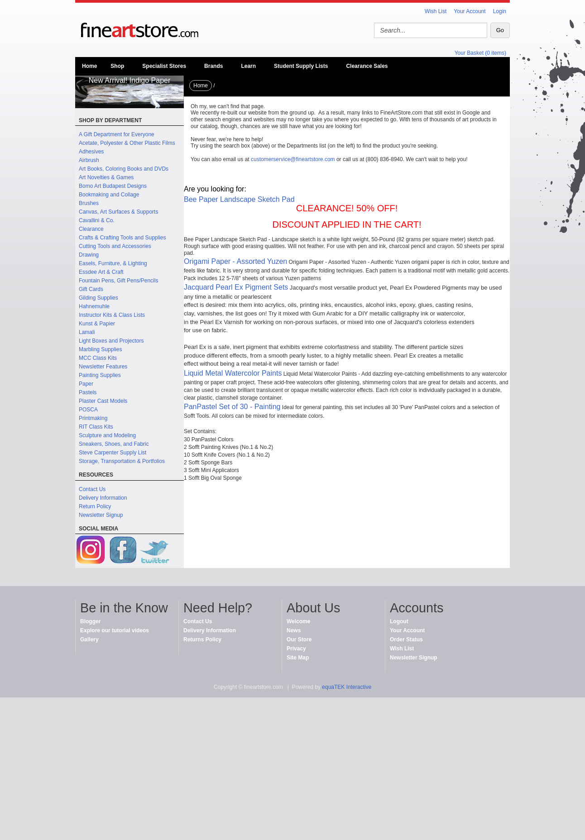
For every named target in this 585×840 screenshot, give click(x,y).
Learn (248, 66)
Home (89, 66)
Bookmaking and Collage (109, 194)
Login (499, 11)
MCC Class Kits (98, 358)
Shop (117, 66)
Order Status (406, 639)
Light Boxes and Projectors (111, 341)
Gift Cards (91, 289)
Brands (213, 66)
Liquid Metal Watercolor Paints (233, 373)
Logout (399, 621)
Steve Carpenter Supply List (112, 452)
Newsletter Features (103, 366)
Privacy (296, 648)
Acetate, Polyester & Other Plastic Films (127, 143)
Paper (86, 384)
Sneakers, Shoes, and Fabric (114, 444)
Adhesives (91, 151)
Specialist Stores (164, 66)
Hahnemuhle (94, 306)
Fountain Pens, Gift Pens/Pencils (118, 280)
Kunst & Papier (97, 323)
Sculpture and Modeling (107, 435)
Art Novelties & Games (106, 177)
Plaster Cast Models (103, 401)
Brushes (89, 203)
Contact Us (92, 489)
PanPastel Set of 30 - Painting (232, 406)
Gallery (89, 639)
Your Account (469, 11)
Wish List (436, 11)
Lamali (87, 332)
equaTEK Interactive (346, 687)
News (294, 630)
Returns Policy (202, 639)
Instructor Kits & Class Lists (112, 315)
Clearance (91, 229)
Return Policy (95, 506)
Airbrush (89, 160)
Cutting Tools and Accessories (115, 246)
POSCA (88, 409)
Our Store (299, 639)
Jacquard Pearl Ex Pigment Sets (236, 287)
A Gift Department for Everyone (116, 134)
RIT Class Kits (96, 427)
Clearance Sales (367, 66)
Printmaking (93, 418)
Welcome (298, 621)
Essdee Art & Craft (101, 272)
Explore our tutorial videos (114, 630)
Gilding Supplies (98, 298)
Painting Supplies (100, 375)
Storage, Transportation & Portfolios (122, 461)
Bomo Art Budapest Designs (113, 186)
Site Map (298, 657)
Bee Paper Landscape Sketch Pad (239, 199)
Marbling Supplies (100, 349)
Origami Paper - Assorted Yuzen (235, 261)
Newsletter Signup (101, 515)
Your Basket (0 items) (480, 53)
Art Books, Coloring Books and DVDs (123, 169)
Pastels (87, 392)
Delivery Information (103, 498)
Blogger (90, 621)
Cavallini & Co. (97, 220)
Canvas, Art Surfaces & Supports (118, 212)
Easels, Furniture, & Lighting (113, 263)
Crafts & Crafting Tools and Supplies (122, 237)
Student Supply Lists (301, 66)
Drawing (89, 255)
